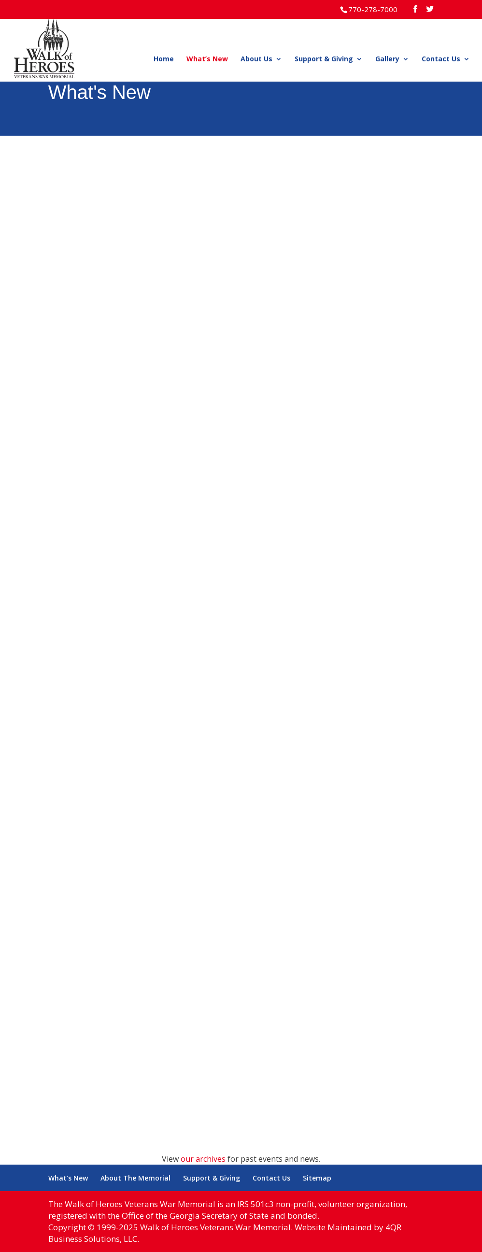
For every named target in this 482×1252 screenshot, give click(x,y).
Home (164, 59)
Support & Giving (324, 59)
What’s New (207, 59)
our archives (203, 1159)
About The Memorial (135, 1177)
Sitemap (317, 1177)
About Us (256, 59)
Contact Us (441, 59)
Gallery (387, 59)
